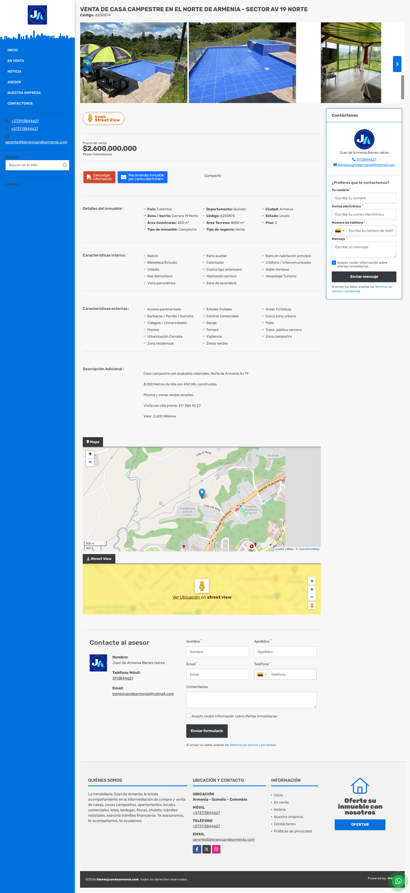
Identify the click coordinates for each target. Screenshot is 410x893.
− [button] (90, 463)
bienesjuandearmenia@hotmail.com (143, 694)
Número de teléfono (348, 222)
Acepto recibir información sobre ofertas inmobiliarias (234, 716)
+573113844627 (25, 121)
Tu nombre (341, 190)
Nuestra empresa (24, 93)
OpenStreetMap (309, 549)
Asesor (14, 82)
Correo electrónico (347, 206)
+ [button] (90, 455)
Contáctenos (20, 103)
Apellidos (262, 641)
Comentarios (197, 687)
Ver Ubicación (186, 597)
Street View (104, 118)
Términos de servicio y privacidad (253, 745)
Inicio (12, 50)
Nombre (194, 641)
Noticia (14, 71)
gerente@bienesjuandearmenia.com (36, 142)
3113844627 (122, 678)
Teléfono (262, 663)
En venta (15, 61)
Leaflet (279, 549)
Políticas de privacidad (293, 831)
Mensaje (339, 239)
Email (192, 663)
